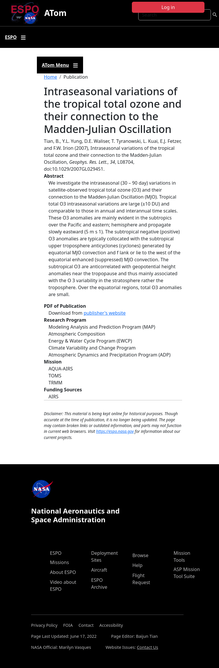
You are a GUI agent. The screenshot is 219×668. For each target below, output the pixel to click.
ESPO (56, 553)
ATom (55, 12)
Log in (168, 7)
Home (50, 77)
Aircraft (99, 570)
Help (137, 565)
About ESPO (63, 572)
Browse (140, 555)
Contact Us (147, 647)
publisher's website (105, 313)
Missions (59, 562)
